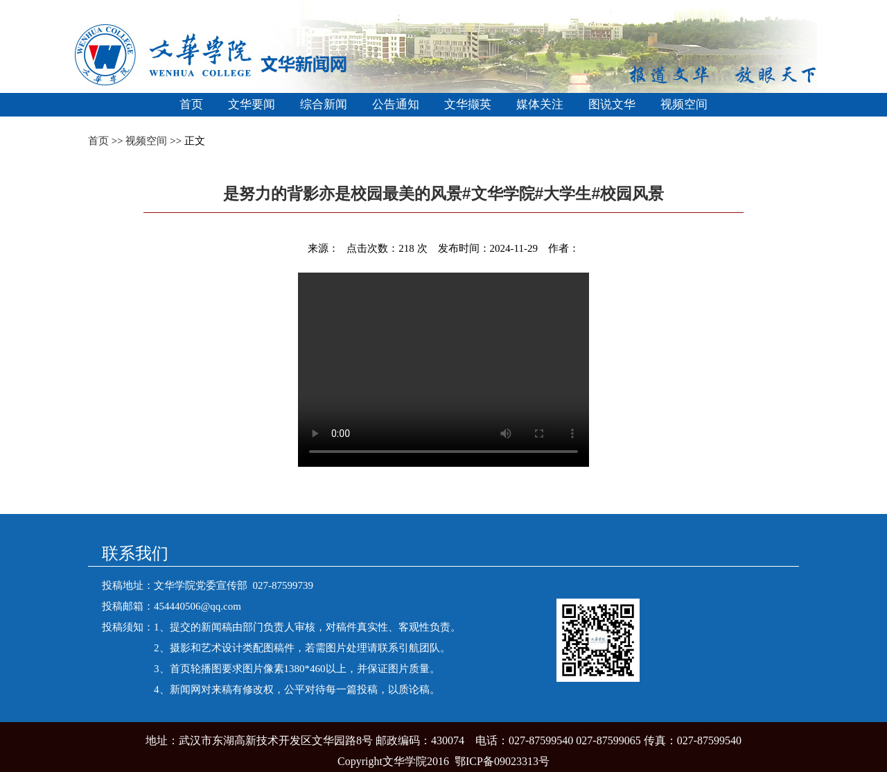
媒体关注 (539, 104)
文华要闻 (251, 104)
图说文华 (611, 104)
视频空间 (684, 104)
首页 (191, 104)
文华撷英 (467, 104)
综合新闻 (323, 104)
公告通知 (395, 104)
